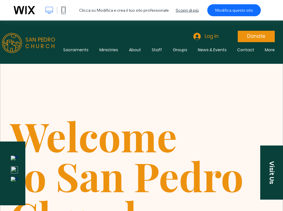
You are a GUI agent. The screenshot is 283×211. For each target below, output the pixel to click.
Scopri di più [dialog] (187, 10)
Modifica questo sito (234, 10)
